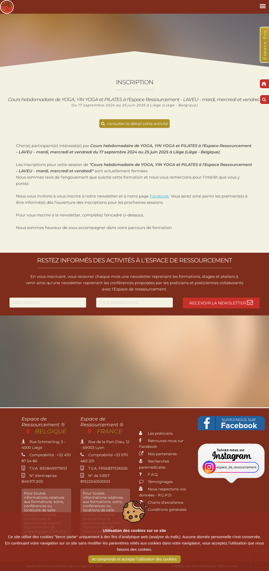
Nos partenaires (158, 453)
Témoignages (156, 481)
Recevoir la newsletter (221, 302)
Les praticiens (156, 433)
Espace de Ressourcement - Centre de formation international (7, 7)
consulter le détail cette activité (134, 123)
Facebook (159, 196)
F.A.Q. (148, 474)
